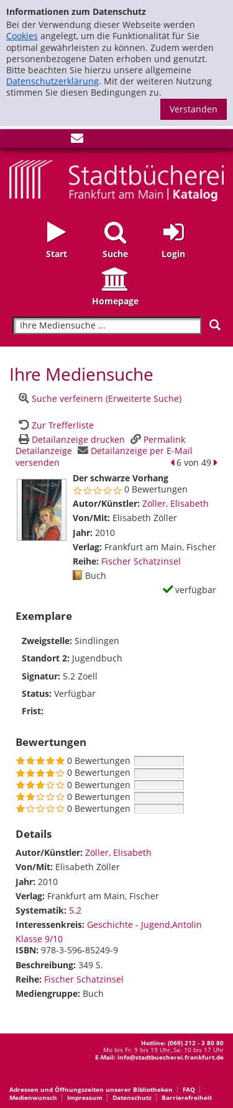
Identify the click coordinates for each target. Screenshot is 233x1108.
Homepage (115, 301)
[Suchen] (215, 325)
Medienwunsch (33, 1097)
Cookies (22, 36)
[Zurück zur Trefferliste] (55, 425)
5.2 (75, 910)
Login (173, 254)
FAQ (189, 1089)
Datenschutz (132, 1097)
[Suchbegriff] (106, 326)
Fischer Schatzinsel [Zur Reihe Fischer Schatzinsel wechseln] (141, 561)
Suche (115, 254)
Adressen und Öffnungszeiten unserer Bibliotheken (91, 1089)
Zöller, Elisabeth (175, 503)
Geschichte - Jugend (128, 924)
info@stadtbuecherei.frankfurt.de (170, 1057)
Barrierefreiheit (187, 1097)
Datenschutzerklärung (52, 81)
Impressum (85, 1097)
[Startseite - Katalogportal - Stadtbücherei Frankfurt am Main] (116, 179)
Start (56, 254)
